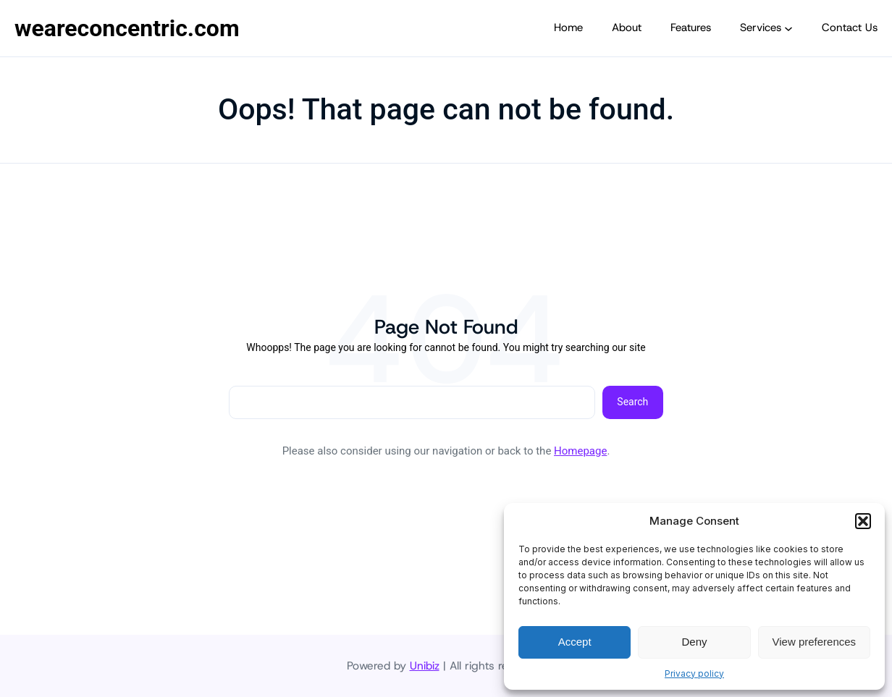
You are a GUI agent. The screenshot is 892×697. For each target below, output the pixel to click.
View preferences (815, 641)
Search (632, 401)
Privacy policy (694, 673)
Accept (575, 641)
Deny (694, 641)
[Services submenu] (788, 28)
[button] (863, 521)
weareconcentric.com (127, 28)
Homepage (580, 450)
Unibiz (424, 665)
